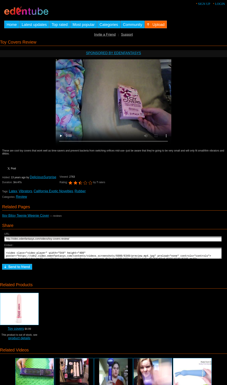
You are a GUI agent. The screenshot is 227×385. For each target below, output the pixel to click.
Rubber (80, 191)
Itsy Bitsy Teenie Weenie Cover (25, 215)
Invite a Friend (105, 34)
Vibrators (25, 191)
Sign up (204, 4)
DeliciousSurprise (43, 177)
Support (127, 34)
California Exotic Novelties (53, 191)
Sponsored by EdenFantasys (113, 53)
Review (21, 196)
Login (220, 4)
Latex (13, 191)
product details (19, 340)
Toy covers (16, 330)
